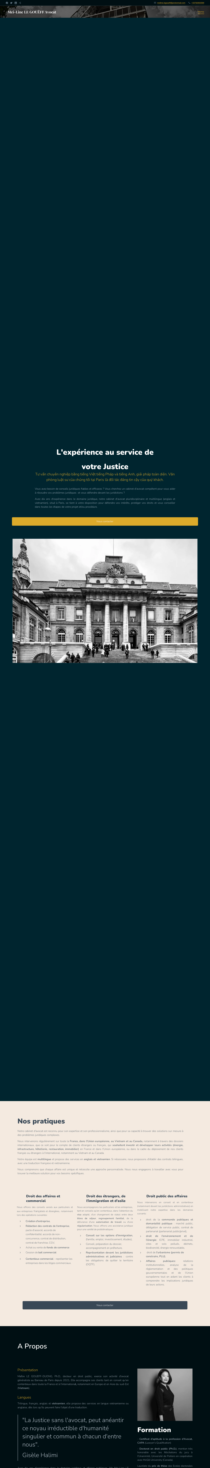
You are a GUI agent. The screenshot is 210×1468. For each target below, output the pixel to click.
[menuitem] (200, 11)
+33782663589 (197, 3)
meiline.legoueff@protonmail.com (171, 3)
